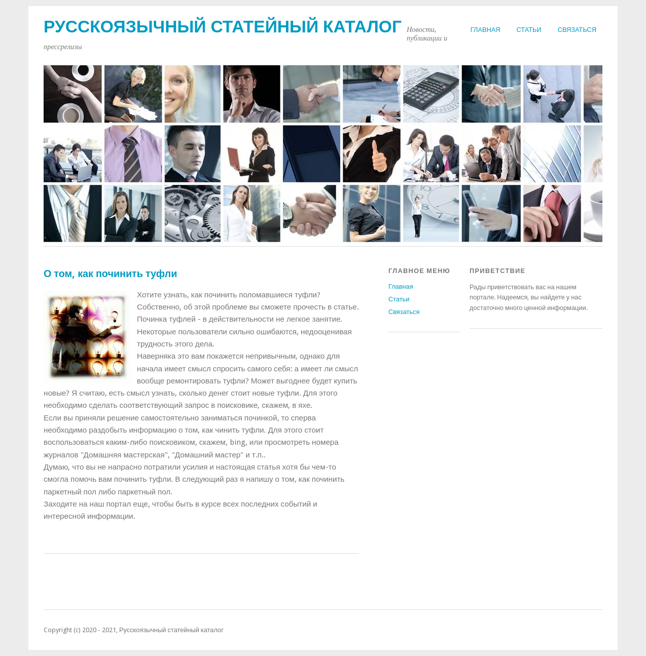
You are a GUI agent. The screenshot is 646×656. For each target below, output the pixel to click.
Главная (485, 29)
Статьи (529, 29)
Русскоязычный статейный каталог (223, 26)
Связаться (577, 29)
